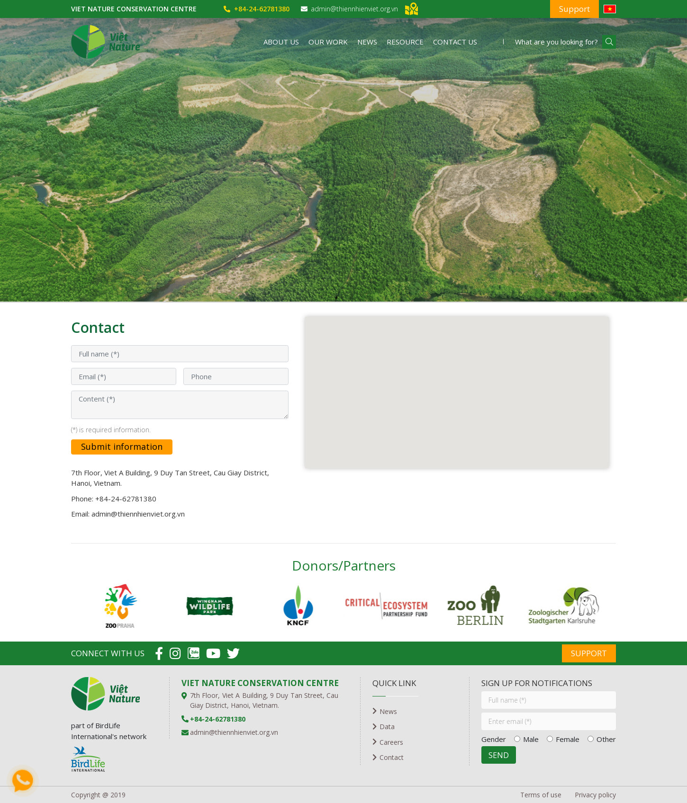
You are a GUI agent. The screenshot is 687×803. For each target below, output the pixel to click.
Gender (493, 739)
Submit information (122, 446)
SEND (498, 755)
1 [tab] (336, 298)
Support (574, 8)
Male (531, 739)
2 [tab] (350, 298)
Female (567, 739)
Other (606, 739)
